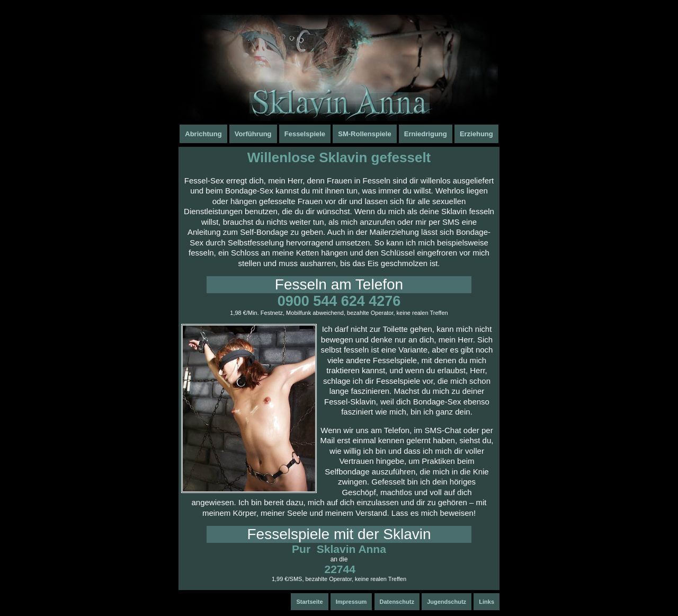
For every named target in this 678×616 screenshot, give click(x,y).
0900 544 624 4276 (339, 301)
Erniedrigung (425, 134)
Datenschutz (397, 602)
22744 (339, 569)
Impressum (351, 602)
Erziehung (476, 134)
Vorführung (253, 134)
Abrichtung (203, 134)
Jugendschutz (446, 602)
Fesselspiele (304, 134)
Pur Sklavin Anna (339, 549)
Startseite (309, 602)
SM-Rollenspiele (364, 134)
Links (486, 602)
